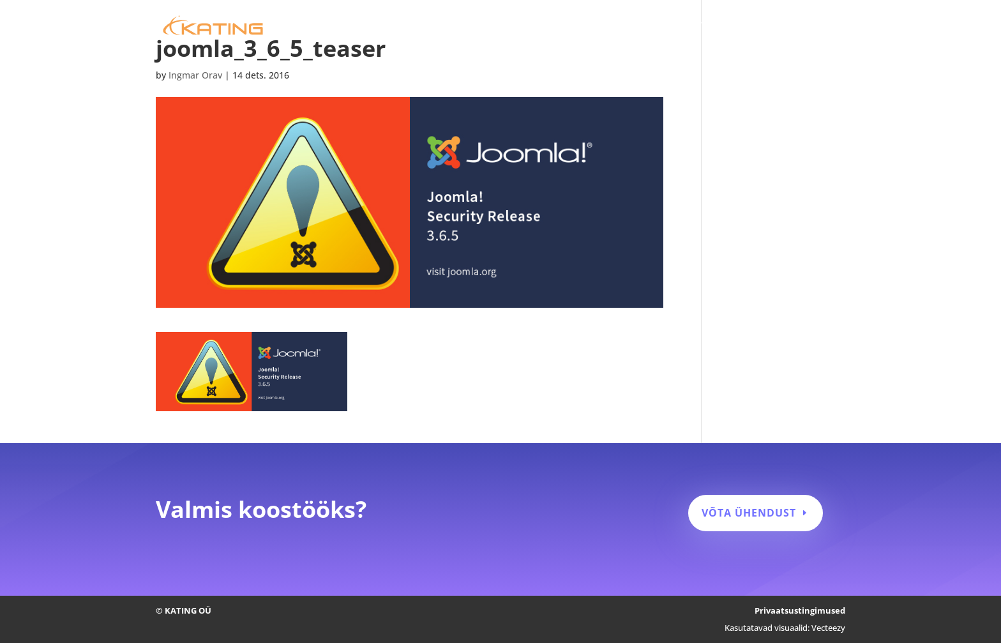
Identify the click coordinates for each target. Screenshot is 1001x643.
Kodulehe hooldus (644, 26)
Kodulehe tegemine (544, 26)
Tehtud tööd (727, 26)
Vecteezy (828, 627)
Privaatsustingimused (800, 610)
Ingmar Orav (195, 75)
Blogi (783, 26)
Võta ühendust (749, 513)
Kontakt (827, 26)
